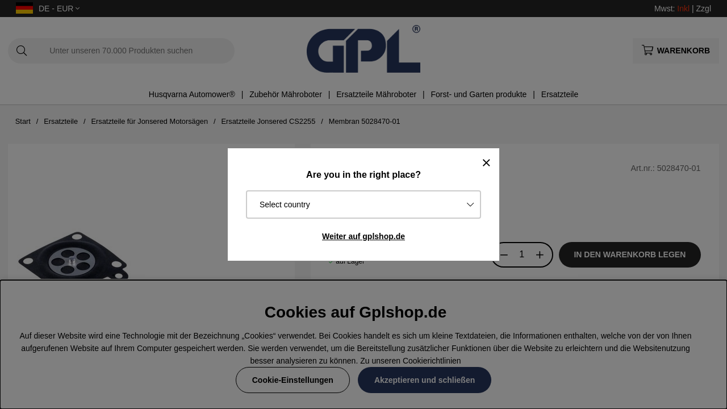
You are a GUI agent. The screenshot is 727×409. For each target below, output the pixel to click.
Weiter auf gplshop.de (363, 236)
